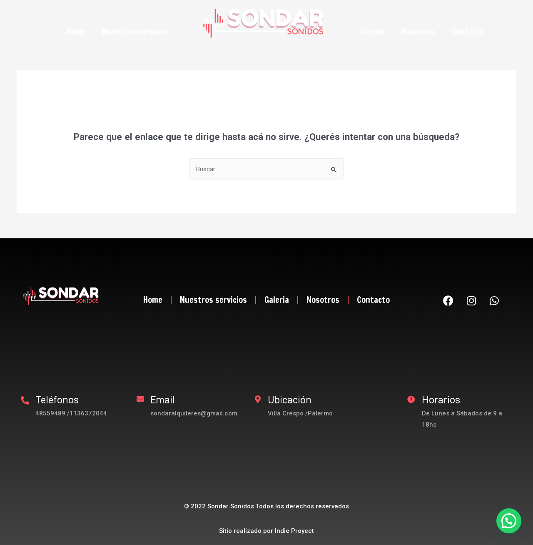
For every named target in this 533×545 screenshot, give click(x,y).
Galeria (373, 31)
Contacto (467, 31)
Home (75, 31)
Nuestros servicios (135, 31)
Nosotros (418, 31)
